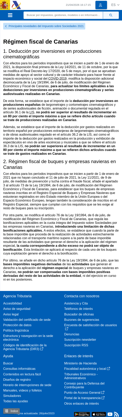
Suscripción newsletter (80, 339)
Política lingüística (16, 330)
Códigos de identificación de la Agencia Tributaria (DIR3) (25, 347)
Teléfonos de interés (78, 308)
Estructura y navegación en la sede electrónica (28, 337)
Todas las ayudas (15, 401)
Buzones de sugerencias (81, 319)
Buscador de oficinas (79, 314)
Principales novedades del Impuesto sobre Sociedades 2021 (44, 26)
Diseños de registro (17, 379)
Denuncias (71, 334)
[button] (115, 4)
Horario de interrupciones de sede (27, 385)
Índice (11, 411)
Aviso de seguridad (16, 308)
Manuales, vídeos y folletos (22, 390)
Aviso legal (11, 314)
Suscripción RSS (76, 345)
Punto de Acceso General (84, 392)
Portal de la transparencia (84, 398)
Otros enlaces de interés (81, 403)
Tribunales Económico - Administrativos (81, 376)
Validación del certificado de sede (27, 319)
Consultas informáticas (19, 368)
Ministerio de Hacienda (80, 363)
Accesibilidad (12, 303)
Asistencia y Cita (76, 303)
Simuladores (12, 395)
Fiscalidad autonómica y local (87, 368)
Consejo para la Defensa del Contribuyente (84, 385)
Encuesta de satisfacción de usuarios (90, 326)
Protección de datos (17, 325)
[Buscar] (63, 15)
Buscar (8, 363)
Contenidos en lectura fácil (22, 374)
